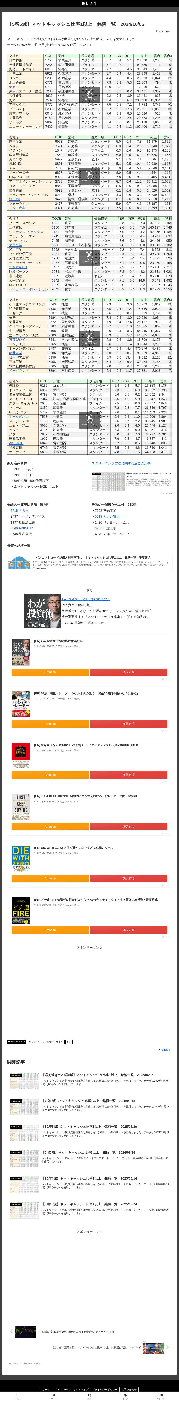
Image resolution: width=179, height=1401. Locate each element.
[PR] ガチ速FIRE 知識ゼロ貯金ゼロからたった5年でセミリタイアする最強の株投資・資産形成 (96, 899)
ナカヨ (14, 87)
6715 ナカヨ (20, 510)
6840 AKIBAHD (22, 528)
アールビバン (19, 416)
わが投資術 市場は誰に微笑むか (85, 599)
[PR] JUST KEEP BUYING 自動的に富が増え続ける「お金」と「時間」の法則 (85, 796)
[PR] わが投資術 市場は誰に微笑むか (58, 641)
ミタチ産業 (17, 208)
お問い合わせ (129, 1389)
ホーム (46, 1389)
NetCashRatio (16, 1041)
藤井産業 (15, 353)
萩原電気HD (18, 267)
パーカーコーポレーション (28, 289)
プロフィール (61, 1389)
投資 (59, 1041)
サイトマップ (80, 1389)
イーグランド (19, 370)
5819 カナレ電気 (107, 516)
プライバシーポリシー (105, 1389)
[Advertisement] (89, 992)
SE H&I (14, 199)
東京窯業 (15, 245)
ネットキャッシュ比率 (41, 1041)
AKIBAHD (16, 443)
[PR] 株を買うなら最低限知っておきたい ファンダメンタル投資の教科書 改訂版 (86, 745)
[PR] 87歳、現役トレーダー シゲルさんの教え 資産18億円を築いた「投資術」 (86, 693)
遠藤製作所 (17, 339)
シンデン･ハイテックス (26, 232)
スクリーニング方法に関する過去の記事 (121, 463)
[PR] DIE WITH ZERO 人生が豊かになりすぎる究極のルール (73, 847)
